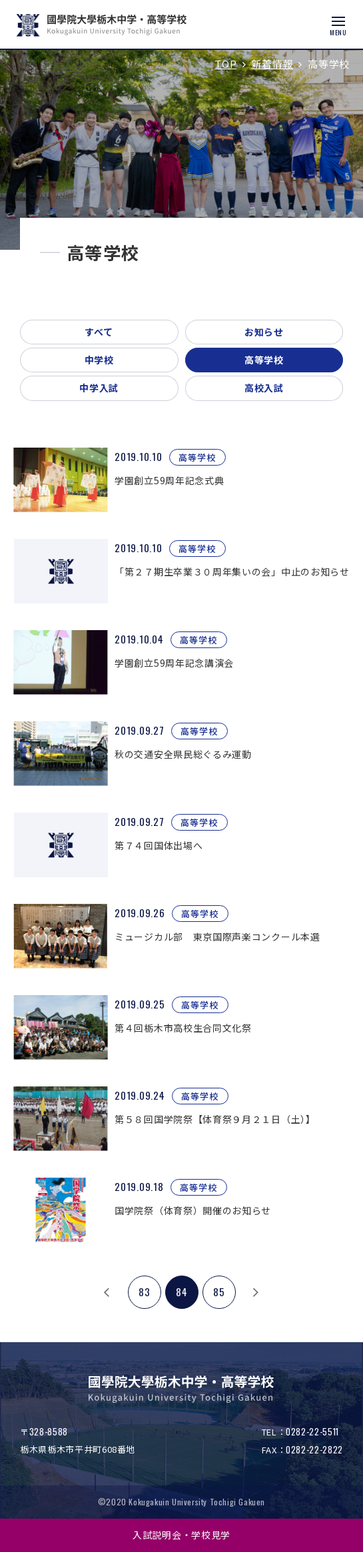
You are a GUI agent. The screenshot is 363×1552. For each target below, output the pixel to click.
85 (219, 1291)
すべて (99, 331)
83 (145, 1291)
